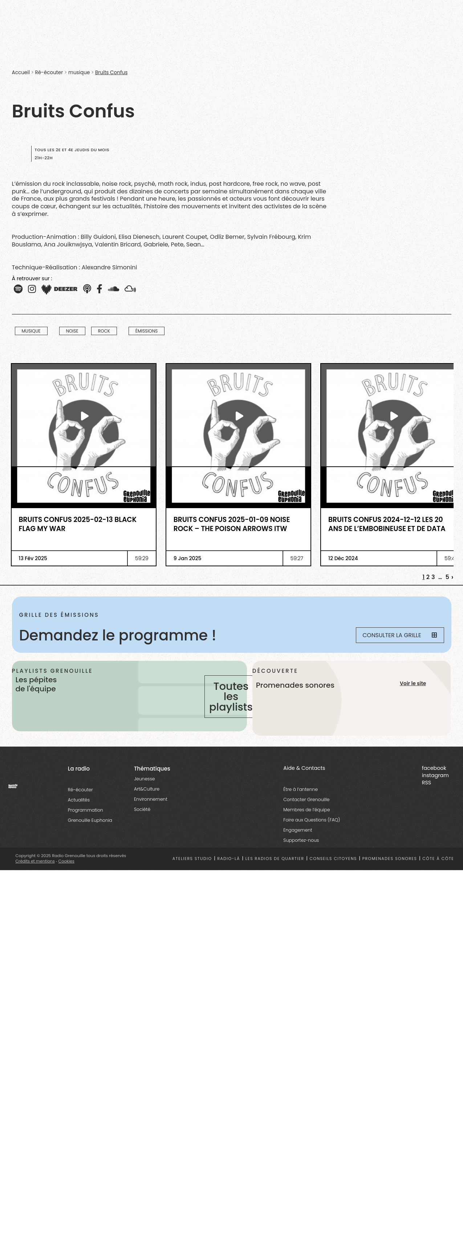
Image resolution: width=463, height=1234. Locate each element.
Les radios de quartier (274, 871)
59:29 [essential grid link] (142, 558)
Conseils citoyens (333, 871)
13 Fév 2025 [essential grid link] (33, 558)
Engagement (297, 842)
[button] (32, 289)
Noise (72, 331)
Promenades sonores (389, 871)
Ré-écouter (49, 72)
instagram (435, 787)
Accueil (21, 72)
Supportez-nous (301, 852)
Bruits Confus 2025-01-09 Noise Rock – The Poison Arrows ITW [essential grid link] (232, 524)
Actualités (79, 812)
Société (142, 822)
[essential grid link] (84, 416)
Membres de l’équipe (306, 822)
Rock (104, 331)
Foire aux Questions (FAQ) (311, 832)
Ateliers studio (192, 871)
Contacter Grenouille (306, 812)
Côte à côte (438, 871)
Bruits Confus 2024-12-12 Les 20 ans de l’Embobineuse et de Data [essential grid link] (387, 524)
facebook (434, 780)
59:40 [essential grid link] (451, 558)
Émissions (146, 331)
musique (79, 72)
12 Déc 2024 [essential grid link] (343, 558)
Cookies (67, 873)
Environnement (150, 811)
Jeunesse (144, 791)
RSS (426, 795)
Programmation (85, 822)
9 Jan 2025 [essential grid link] (188, 558)
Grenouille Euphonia (90, 832)
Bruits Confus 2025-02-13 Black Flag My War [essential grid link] (78, 524)
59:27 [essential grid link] (297, 558)
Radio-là (228, 871)
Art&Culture (146, 801)
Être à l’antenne (300, 802)
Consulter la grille (397, 635)
